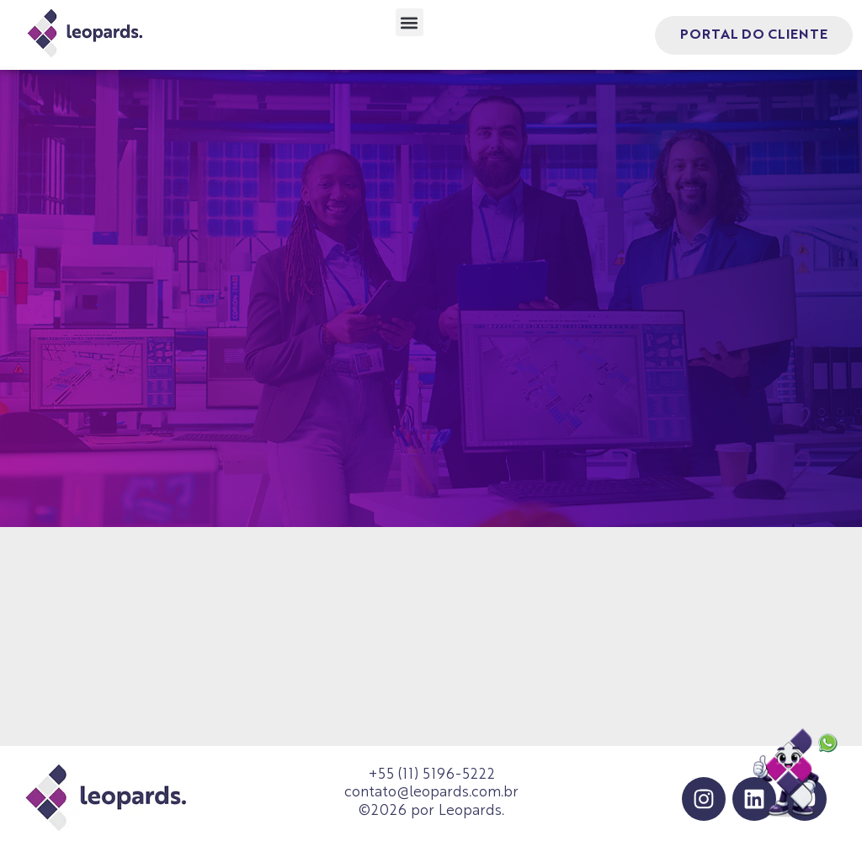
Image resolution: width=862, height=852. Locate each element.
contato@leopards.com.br (431, 792)
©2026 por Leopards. (431, 811)
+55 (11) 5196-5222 (431, 775)
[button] (409, 22)
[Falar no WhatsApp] (796, 774)
